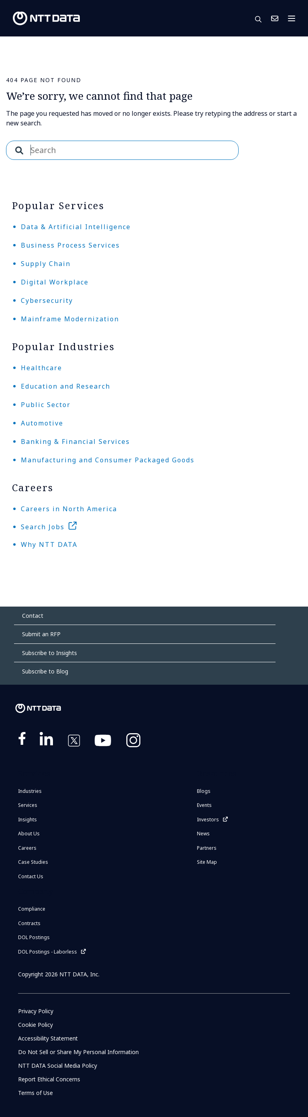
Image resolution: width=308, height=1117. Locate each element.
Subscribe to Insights (49, 653)
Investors (208, 819)
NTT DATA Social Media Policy (57, 1065)
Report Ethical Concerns (49, 1079)
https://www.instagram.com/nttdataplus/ (133, 742)
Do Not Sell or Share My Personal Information (79, 1052)
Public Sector (46, 404)
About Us (29, 833)
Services (27, 805)
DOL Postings (34, 937)
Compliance (31, 908)
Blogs (204, 791)
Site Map (207, 862)
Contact (32, 615)
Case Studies (33, 862)
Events (204, 805)
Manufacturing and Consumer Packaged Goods (108, 460)
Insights (27, 819)
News (203, 833)
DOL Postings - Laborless (47, 951)
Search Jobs (43, 526)
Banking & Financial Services (75, 441)
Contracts (29, 923)
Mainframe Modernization (70, 319)
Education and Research (65, 386)
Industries (30, 791)
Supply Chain (46, 263)
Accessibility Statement (48, 1038)
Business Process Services (70, 245)
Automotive (42, 423)
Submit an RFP (41, 634)
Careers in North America (69, 508)
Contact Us (274, 18)
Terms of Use (35, 1093)
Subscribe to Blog (45, 671)
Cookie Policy (35, 1024)
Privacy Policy (35, 1011)
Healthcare (41, 367)
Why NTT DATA (49, 544)
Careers (27, 848)
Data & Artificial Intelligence (76, 226)
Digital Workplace (55, 282)
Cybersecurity (47, 300)
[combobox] (122, 150)
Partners (207, 848)
